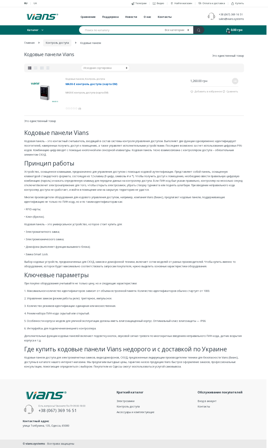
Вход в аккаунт (207, 401)
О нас (147, 17)
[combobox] (119, 30)
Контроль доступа (57, 42)
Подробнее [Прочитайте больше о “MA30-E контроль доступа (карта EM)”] (235, 81)
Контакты (165, 17)
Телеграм (138, 3)
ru (26, 3)
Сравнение (88, 17)
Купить (237, 3)
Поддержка (110, 17)
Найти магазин (181, 3)
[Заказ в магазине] (105, 68)
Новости (131, 17)
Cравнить (232, 91)
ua (35, 3)
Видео (158, 3)
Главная (29, 42)
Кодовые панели (75, 79)
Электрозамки (125, 401)
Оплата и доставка (211, 3)
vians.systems (35, 443)
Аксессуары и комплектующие (135, 412)
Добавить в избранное (208, 91)
